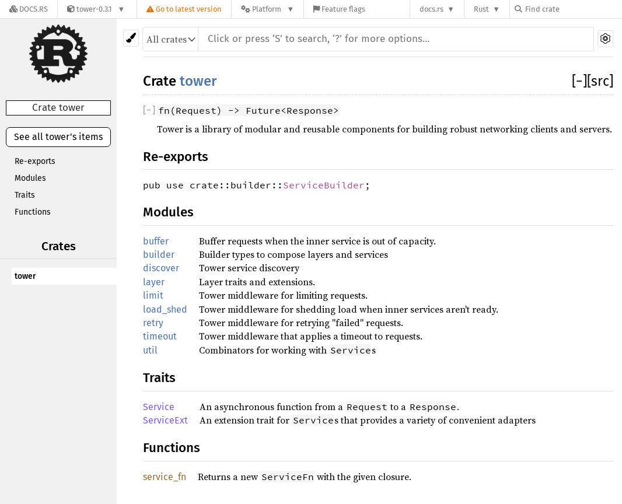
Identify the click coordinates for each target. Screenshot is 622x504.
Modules (30, 178)
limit (153, 295)
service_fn (164, 476)
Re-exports (35, 161)
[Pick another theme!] (131, 38)
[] (579, 81)
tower (25, 276)
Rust (481, 9)
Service (158, 406)
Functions (33, 212)
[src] (600, 81)
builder (158, 254)
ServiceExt (165, 420)
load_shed (165, 309)
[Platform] (267, 9)
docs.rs (431, 9)
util (150, 350)
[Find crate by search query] (573, 9)
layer (154, 282)
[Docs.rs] (28, 9)
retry (153, 322)
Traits (25, 195)
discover (161, 268)
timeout (160, 336)
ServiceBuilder (324, 185)
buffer (156, 241)
